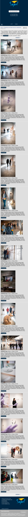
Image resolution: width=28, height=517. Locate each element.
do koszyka (6, 35)
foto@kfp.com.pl (7, 503)
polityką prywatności (11, 514)
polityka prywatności (5, 508)
